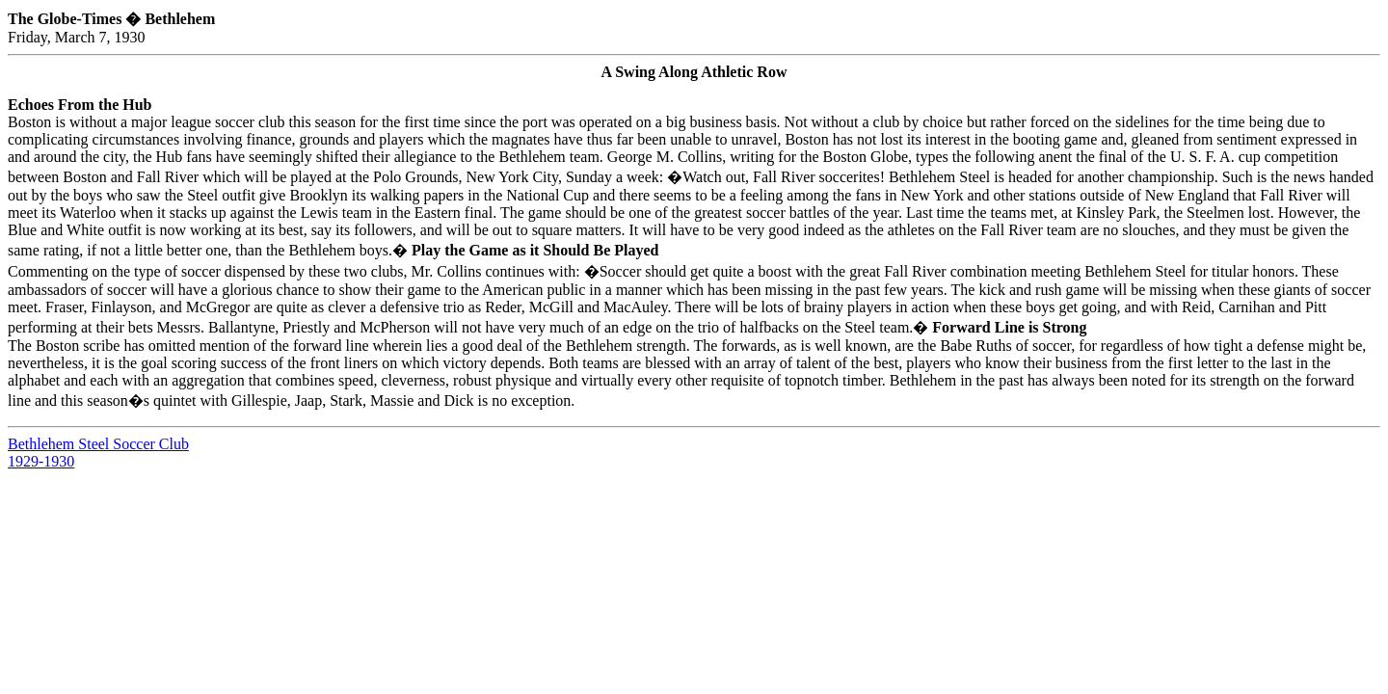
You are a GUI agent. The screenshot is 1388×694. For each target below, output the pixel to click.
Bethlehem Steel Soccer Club (98, 444)
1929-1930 (41, 461)
